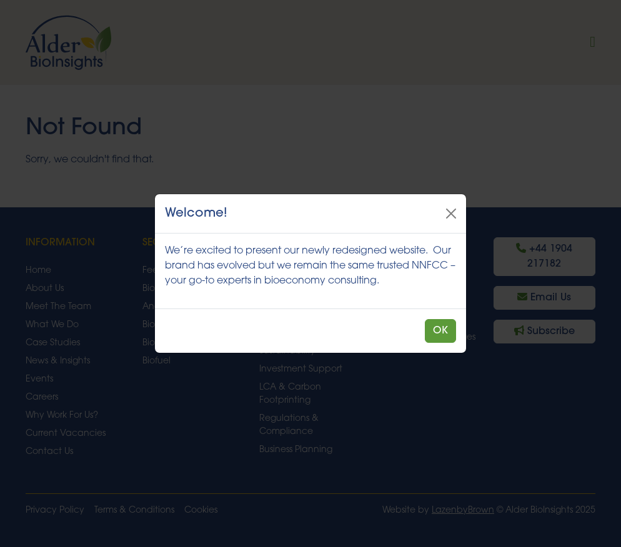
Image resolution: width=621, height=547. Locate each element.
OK (440, 331)
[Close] (451, 214)
